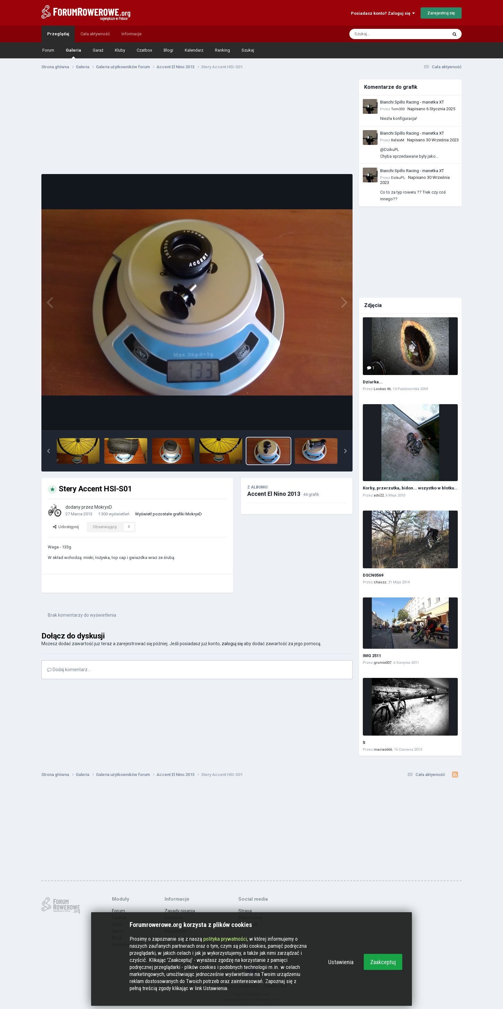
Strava (245, 910)
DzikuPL (398, 178)
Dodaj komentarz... (68, 669)
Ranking (222, 50)
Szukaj (248, 50)
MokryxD (103, 507)
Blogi (168, 50)
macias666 (383, 749)
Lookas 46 (382, 389)
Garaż (98, 50)
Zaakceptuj (383, 962)
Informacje (131, 33)
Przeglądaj (58, 33)
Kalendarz (194, 50)
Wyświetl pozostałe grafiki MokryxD (168, 514)
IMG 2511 (372, 655)
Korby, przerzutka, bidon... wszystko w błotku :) (410, 488)
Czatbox (144, 50)
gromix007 (382, 663)
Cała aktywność (95, 33)
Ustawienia (341, 962)
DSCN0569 (373, 575)
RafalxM (397, 140)
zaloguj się (232, 643)
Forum (48, 50)
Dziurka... (373, 381)
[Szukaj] (383, 34)
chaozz (380, 582)
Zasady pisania (180, 910)
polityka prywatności (225, 939)
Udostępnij (66, 526)
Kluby (120, 50)
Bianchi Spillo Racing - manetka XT (412, 102)
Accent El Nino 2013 (273, 493)
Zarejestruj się (441, 13)
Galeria (73, 53)
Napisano (431, 108)
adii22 (379, 495)
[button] (48, 451)
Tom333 (398, 109)
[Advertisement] (197, 124)
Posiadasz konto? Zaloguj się (383, 13)
